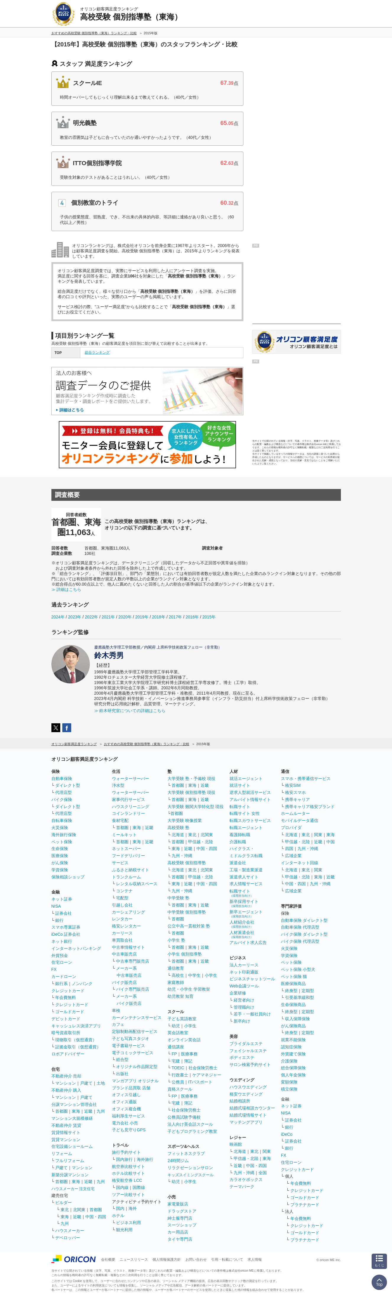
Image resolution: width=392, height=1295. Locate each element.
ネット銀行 (61, 941)
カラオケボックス (246, 1179)
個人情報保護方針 (166, 1259)
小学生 (211, 975)
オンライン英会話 (184, 1039)
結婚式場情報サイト (248, 1115)
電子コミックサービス (132, 1052)
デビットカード (65, 1018)
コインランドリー (128, 813)
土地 (101, 1083)
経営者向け (244, 1000)
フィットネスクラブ (186, 1153)
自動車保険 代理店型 (300, 927)
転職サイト (240, 806)
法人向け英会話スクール (190, 1124)
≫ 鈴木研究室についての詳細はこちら (130, 710)
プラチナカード (304, 1204)
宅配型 (122, 898)
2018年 (158, 617)
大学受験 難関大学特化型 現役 (195, 806)
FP (174, 1054)
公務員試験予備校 (184, 1117)
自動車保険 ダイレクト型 (304, 920)
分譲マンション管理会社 (74, 1104)
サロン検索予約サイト (250, 1064)
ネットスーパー (126, 848)
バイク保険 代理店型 (300, 941)
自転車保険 (61, 820)
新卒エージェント (246, 913)
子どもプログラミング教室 (192, 1131)
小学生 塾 (176, 940)
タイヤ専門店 (179, 1239)
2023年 (74, 617)
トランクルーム (126, 877)
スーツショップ (181, 1225)
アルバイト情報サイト (250, 799)
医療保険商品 (293, 983)
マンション (65, 1083)
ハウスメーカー (69, 1230)
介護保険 (289, 1061)
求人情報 (255, 1259)
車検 (116, 1010)
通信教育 (175, 968)
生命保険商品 (293, 1004)
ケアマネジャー (206, 1075)
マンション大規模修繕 (72, 1118)
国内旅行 (124, 1159)
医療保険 (59, 855)
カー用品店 (177, 1232)
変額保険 (289, 1082)
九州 (101, 1111)
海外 (133, 1208)
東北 (65, 1209)
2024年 (58, 617)
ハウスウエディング (248, 1087)
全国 (262, 1172)
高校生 (178, 975)
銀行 (59, 920)
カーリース (122, 933)
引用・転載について (227, 1259)
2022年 (91, 617)
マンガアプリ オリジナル (135, 1080)
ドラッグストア (181, 1211)
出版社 (122, 1073)
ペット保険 (61, 841)
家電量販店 (177, 1204)
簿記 (188, 1061)
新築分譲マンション (70, 1174)
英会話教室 (177, 1032)
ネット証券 (61, 899)
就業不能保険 (293, 1039)
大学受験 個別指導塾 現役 (191, 792)
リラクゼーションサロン (190, 1167)
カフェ (118, 1024)
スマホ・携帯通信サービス (306, 778)
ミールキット (124, 834)
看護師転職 (240, 834)
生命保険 (59, 848)
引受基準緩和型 (299, 997)
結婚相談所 (240, 1101)
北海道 (178, 834)
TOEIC (178, 1067)
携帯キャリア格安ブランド (310, 806)
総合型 (122, 1059)
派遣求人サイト (244, 877)
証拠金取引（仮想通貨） (78, 1046)
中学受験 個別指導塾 (186, 912)
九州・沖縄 (182, 855)
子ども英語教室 (181, 1018)
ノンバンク (82, 983)
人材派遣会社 (242, 934)
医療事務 (189, 1054)
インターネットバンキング (76, 948)
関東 (267, 1151)
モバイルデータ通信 (299, 820)
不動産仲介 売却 (66, 1076)
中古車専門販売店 (132, 961)
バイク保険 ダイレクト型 (304, 934)
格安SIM (293, 785)
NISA (56, 906)
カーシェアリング (128, 912)
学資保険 (59, 869)
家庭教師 (175, 982)
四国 (289, 848)
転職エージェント (246, 827)
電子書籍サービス (128, 1045)
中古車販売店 (124, 954)
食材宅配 (120, 820)
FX (54, 969)
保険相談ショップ (67, 877)
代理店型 (63, 792)
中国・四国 (95, 1216)
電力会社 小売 (125, 1123)
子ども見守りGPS (129, 1129)
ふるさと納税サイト (130, 869)
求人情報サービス (246, 883)
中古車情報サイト (128, 947)
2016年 (192, 617)
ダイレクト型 (67, 785)
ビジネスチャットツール (252, 978)
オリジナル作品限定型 (136, 1066)
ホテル (118, 1215)
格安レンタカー (126, 926)
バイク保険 (61, 799)
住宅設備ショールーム (72, 1146)
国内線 (122, 1187)
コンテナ (124, 890)
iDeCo (286, 1134)
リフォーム (61, 1153)
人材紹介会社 (242, 924)
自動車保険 (61, 778)
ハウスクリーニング (130, 806)
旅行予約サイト (126, 1152)
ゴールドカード (69, 1011)
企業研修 (238, 993)
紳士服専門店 (179, 1218)
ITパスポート (200, 1082)
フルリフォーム (69, 1160)
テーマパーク (242, 1186)
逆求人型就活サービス (250, 792)
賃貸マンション (65, 1139)
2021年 (108, 617)
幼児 (176, 1025)
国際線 (139, 1187)
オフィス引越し (126, 1094)
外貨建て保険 (293, 1054)
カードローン (63, 976)
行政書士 (180, 1075)
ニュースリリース (134, 1259)
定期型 (308, 990)
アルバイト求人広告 (248, 942)
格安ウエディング (246, 1094)
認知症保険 (291, 1046)
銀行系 (61, 983)
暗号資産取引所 (65, 1032)
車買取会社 (122, 940)
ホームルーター (295, 813)
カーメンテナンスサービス (137, 1017)
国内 (120, 1208)
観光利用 (124, 1229)
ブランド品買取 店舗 (131, 1088)
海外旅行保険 (63, 834)
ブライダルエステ (246, 1043)
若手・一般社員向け (252, 1014)
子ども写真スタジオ (130, 1038)
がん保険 (59, 862)
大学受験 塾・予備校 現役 (191, 778)
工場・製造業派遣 (246, 869)
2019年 (142, 617)
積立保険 (289, 1089)
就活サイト (240, 785)
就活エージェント (246, 778)
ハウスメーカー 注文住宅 (73, 1189)
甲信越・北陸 (200, 841)
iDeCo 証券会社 (66, 934)
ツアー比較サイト (128, 1194)
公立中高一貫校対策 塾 (188, 926)
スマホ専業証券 (65, 927)
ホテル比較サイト (128, 1173)
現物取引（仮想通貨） (76, 1039)
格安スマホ (295, 792)
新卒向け (242, 1021)
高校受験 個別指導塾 (186, 862)
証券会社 (63, 913)
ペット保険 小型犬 (298, 969)
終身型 (291, 990)
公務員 (178, 1082)
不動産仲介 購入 (66, 1090)
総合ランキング (97, 352)
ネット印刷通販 (244, 972)
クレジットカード (67, 990)
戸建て (86, 1083)
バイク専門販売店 (132, 989)
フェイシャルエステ (248, 1050)
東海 (76, 1111)
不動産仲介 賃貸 (66, 1125)
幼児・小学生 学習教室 (188, 989)
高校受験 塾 (178, 827)
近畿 (88, 1111)
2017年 (175, 617)
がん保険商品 (293, 1025)
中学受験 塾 (178, 898)
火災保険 (59, 827)
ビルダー (63, 1202)
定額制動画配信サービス (134, 1031)
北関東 (79, 1209)
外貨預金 (59, 955)
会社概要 (108, 1259)
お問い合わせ (196, 1259)
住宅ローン (61, 962)
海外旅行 (145, 1159)
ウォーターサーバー (130, 778)
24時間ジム (178, 1160)
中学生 (194, 975)
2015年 (209, 617)
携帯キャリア (297, 799)
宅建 (176, 1061)
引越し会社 (122, 905)
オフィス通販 (124, 1101)
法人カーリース (244, 965)
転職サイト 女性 (245, 813)
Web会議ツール (244, 986)
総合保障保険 (293, 1067)
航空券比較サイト (128, 1166)
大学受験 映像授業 (184, 820)
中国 (330, 841)
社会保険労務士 (202, 1067)
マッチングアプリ (246, 1122)
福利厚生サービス (128, 1116)
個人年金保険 (293, 1075)
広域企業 (293, 855)
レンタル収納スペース (136, 883)
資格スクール (179, 1089)
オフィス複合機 (126, 1108)
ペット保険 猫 (294, 976)
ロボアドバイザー (67, 1054)
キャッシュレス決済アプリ (76, 1025)
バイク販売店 (124, 982)
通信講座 (175, 1046)
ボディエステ (242, 1057)
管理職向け (244, 1007)
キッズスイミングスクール (190, 1175)
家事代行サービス (128, 799)
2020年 (125, 617)
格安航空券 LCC (127, 1180)
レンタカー (122, 919)
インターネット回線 (299, 862)
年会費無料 (65, 997)
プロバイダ (291, 827)
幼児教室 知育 (180, 996)
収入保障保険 (297, 1018)
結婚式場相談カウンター (252, 1108)
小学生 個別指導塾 (184, 954)
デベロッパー (67, 1237)
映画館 (236, 1144)
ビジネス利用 (128, 1222)
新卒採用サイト (244, 903)
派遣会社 (238, 862)
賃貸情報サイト (65, 1132)
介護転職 (238, 841)
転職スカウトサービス (250, 820)
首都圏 (61, 1111)
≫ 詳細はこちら (66, 589)
